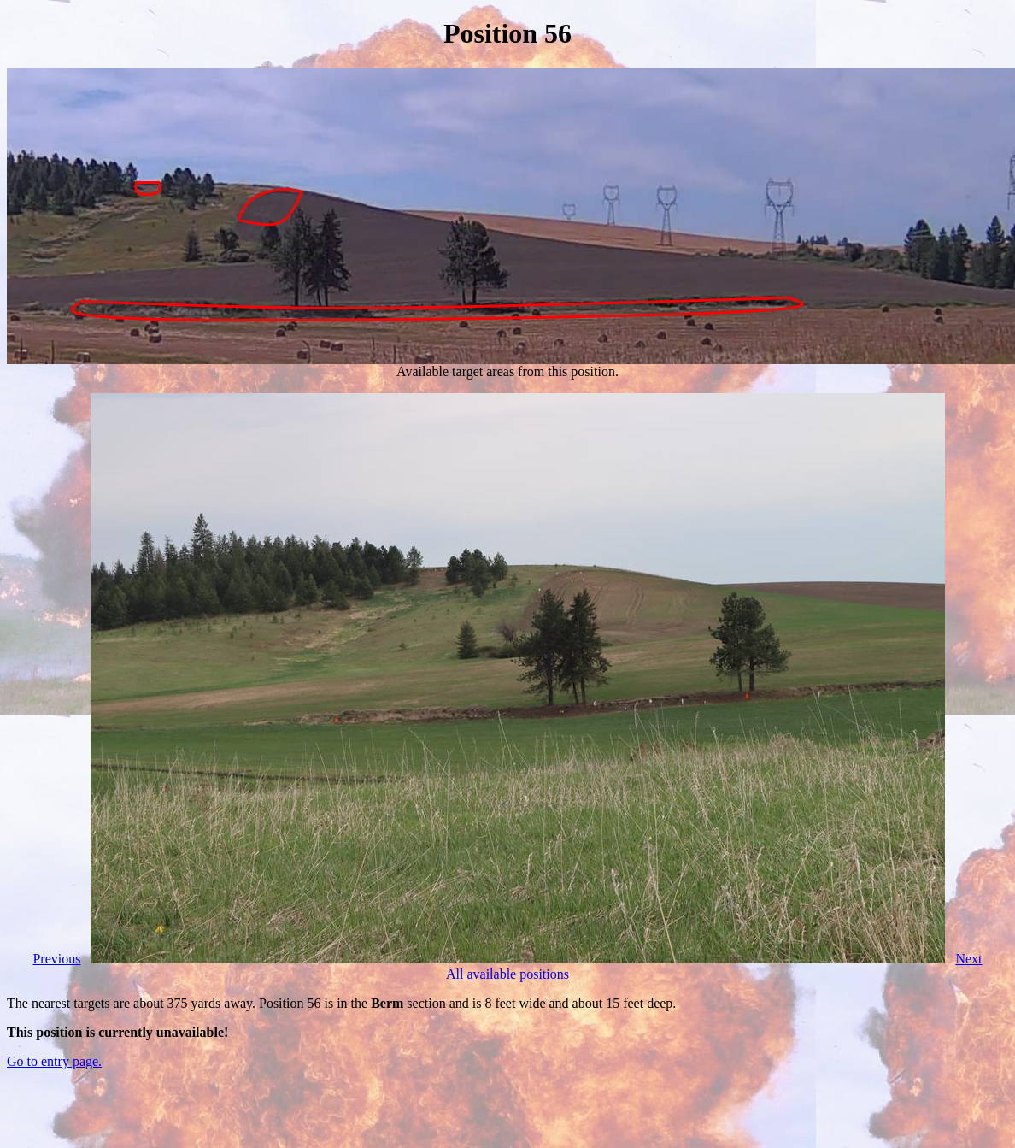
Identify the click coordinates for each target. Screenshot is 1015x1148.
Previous (56, 958)
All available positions (507, 974)
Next (968, 958)
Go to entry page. (54, 1061)
